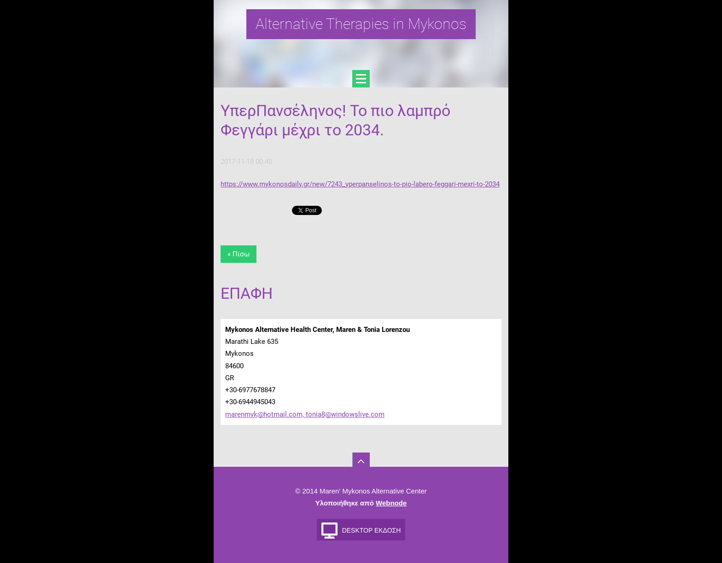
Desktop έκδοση (371, 530)
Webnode (391, 503)
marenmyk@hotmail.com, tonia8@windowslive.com (304, 414)
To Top (361, 461)
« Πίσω (238, 254)
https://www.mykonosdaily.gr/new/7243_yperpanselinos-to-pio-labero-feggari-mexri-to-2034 (360, 184)
